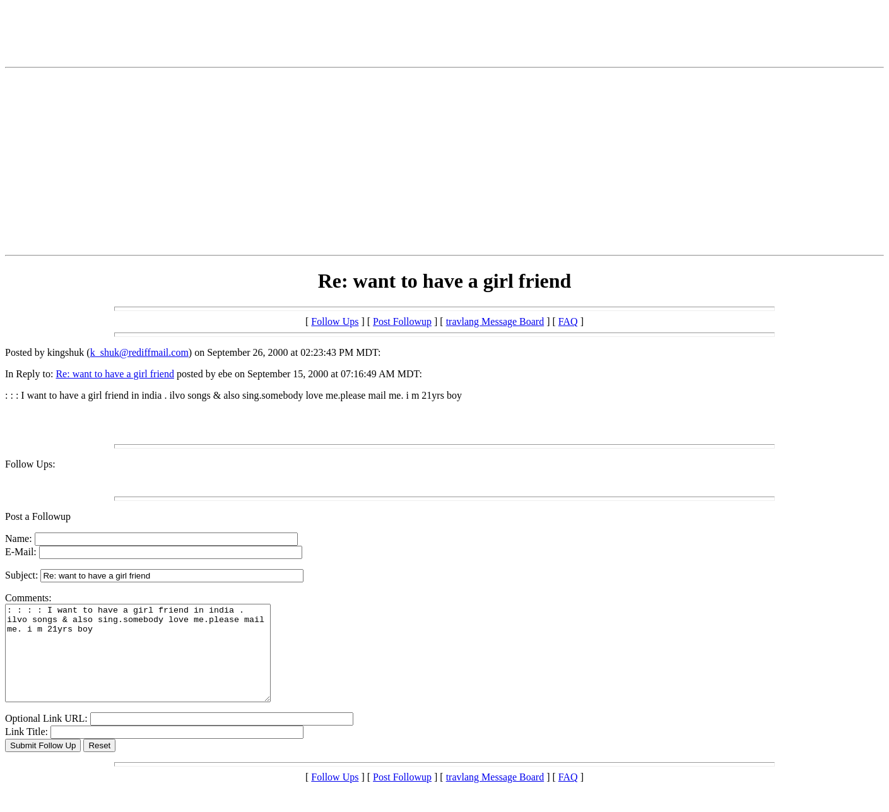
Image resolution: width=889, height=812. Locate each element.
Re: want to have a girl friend (115, 373)
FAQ (568, 321)
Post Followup (402, 321)
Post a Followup (38, 516)
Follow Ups (334, 321)
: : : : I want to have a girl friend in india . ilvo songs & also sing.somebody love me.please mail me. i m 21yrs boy (153, 662)
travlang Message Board (495, 321)
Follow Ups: (30, 464)
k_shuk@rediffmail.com (139, 352)
